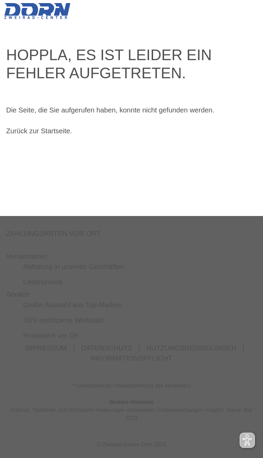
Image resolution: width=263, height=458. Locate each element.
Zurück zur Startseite (38, 131)
